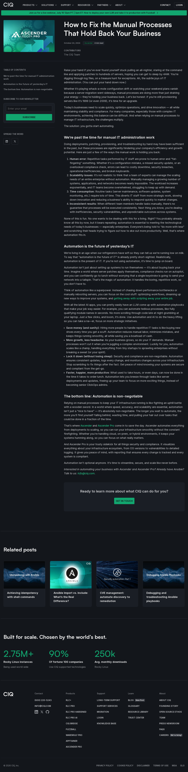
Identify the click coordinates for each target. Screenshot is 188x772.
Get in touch (124, 500)
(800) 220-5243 (43, 700)
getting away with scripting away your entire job (143, 298)
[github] (47, 712)
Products (28, 5)
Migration (103, 712)
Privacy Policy (105, 765)
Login (179, 5)
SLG (182, 765)
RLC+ (68, 700)
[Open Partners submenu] (110, 5)
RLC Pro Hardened (76, 712)
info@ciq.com (86, 473)
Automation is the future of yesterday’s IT (26, 84)
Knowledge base (106, 723)
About (119, 5)
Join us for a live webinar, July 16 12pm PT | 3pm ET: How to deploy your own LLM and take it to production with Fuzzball (94, 12)
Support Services (107, 706)
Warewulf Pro (74, 735)
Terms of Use (160, 765)
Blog (136, 700)
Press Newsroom (169, 723)
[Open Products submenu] (36, 5)
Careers (170, 735)
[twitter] (41, 712)
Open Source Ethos (170, 712)
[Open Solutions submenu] (55, 5)
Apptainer (71, 741)
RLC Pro (70, 706)
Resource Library (138, 712)
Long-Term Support (108, 700)
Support (66, 5)
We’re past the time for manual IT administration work (29, 77)
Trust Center (136, 717)
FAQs (162, 729)
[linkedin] (36, 712)
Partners (102, 5)
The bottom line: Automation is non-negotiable (28, 89)
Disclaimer (143, 765)
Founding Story (168, 706)
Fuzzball (71, 729)
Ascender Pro (106, 425)
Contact (165, 5)
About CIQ (165, 700)
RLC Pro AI (71, 717)
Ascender (86, 425)
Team (162, 717)
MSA (174, 765)
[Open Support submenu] (72, 5)
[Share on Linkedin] (7, 141)
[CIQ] (8, 5)
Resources (84, 5)
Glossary (134, 706)
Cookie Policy (125, 765)
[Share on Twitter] (15, 141)
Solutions (47, 5)
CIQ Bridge (72, 723)
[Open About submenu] (124, 5)
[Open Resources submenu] (92, 5)
